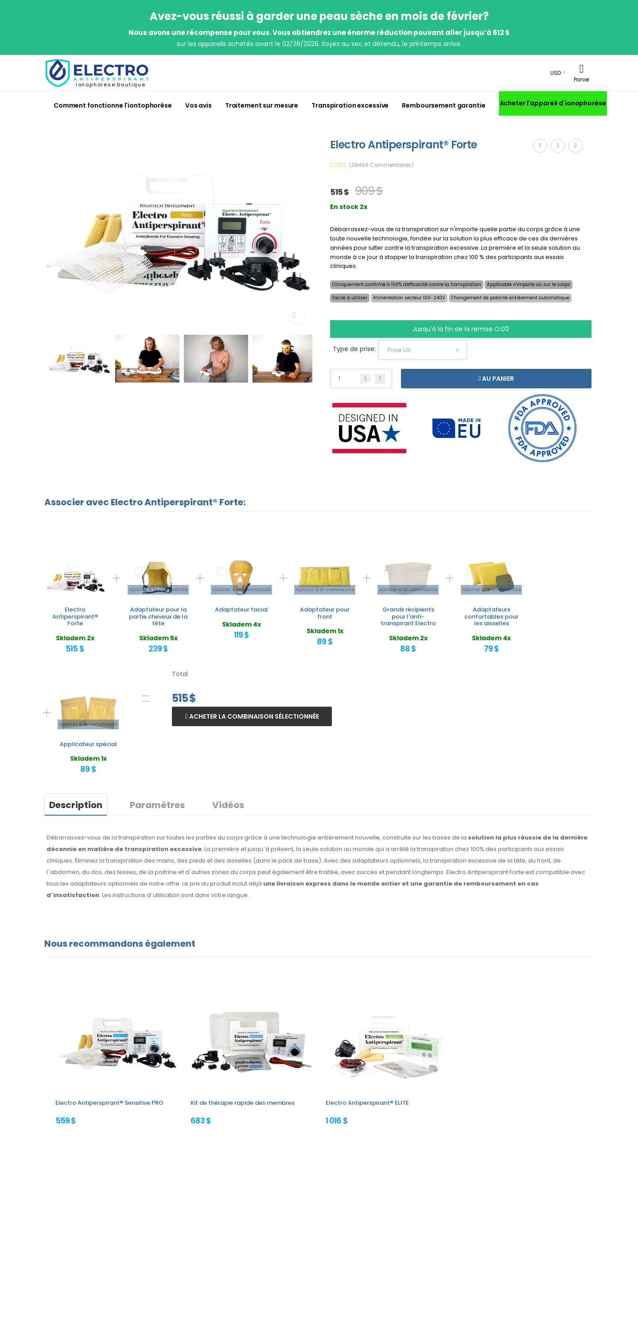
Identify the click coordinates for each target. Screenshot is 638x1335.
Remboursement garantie (443, 105)
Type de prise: (354, 348)
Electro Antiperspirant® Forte (75, 616)
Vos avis (198, 105)
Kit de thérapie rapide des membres (243, 1103)
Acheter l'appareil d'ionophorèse (553, 103)
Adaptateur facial (241, 609)
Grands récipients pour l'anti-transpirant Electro (408, 616)
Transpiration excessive (350, 105)
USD (555, 73)
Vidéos (228, 805)
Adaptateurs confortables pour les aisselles (491, 616)
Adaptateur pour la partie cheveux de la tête (158, 616)
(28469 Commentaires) (381, 165)
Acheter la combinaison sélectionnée (253, 716)
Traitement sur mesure (261, 105)
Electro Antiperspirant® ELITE (367, 1103)
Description (75, 805)
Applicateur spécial (88, 744)
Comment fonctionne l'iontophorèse (113, 105)
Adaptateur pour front (325, 613)
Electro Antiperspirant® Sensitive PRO (109, 1103)
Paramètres (157, 805)
